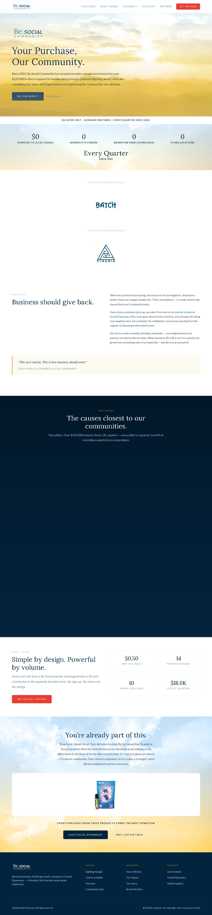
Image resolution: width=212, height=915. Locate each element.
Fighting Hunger (94, 871)
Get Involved (188, 6)
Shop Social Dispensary (86, 834)
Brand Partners (134, 889)
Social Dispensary (120, 316)
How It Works (109, 6)
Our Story (148, 6)
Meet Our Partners (129, 834)
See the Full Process (31, 699)
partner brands (183, 312)
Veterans (90, 883)
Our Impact (130, 6)
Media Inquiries (175, 883)
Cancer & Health (94, 877)
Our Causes (88, 6)
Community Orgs (95, 889)
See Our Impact (27, 96)
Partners (166, 6)
